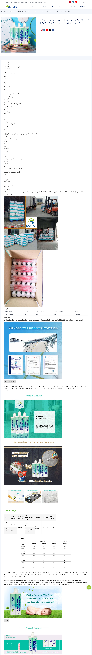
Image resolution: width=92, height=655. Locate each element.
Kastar (3, 11)
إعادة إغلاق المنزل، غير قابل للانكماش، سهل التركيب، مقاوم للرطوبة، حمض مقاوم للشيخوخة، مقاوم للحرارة (43, 11)
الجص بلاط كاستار (11, 11)
